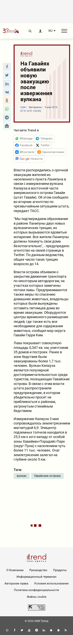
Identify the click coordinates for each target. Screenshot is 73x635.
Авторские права (16, 583)
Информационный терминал (36, 576)
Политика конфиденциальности (36, 590)
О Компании (15, 570)
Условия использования (51, 583)
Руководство (38, 570)
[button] (7, 66)
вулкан (21, 476)
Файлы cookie (36, 597)
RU (50, 30)
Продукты (60, 570)
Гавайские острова (47, 476)
